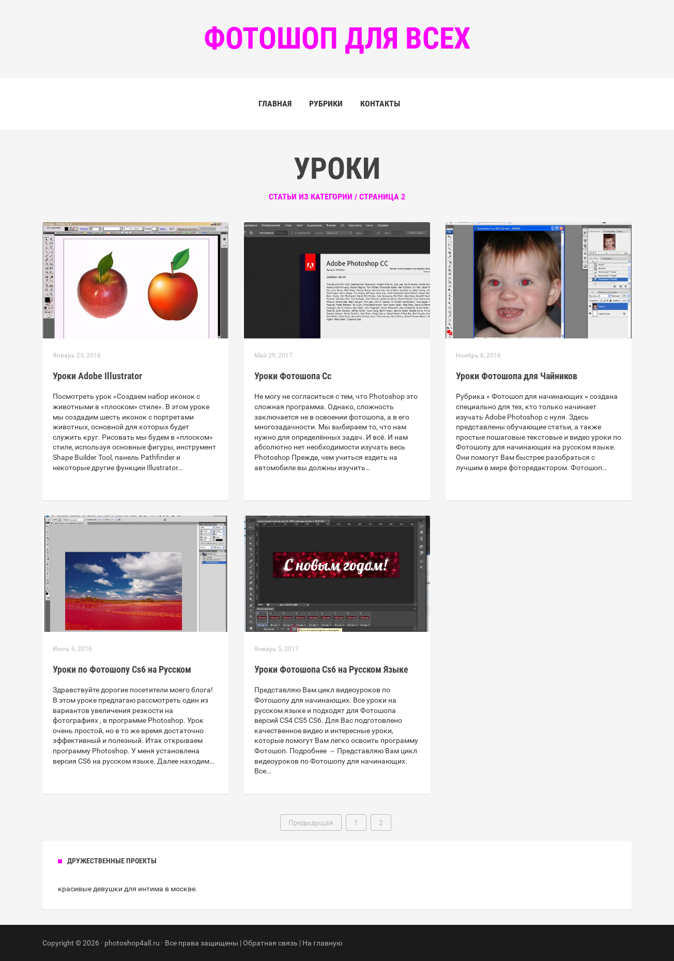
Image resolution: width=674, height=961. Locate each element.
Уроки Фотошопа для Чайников (516, 375)
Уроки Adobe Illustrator (97, 375)
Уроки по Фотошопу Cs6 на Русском (122, 669)
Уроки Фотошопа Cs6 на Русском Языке (331, 669)
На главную (322, 943)
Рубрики (326, 104)
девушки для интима (128, 889)
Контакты (380, 104)
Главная (275, 104)
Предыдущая (310, 822)
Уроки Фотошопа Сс (292, 375)
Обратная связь (270, 943)
